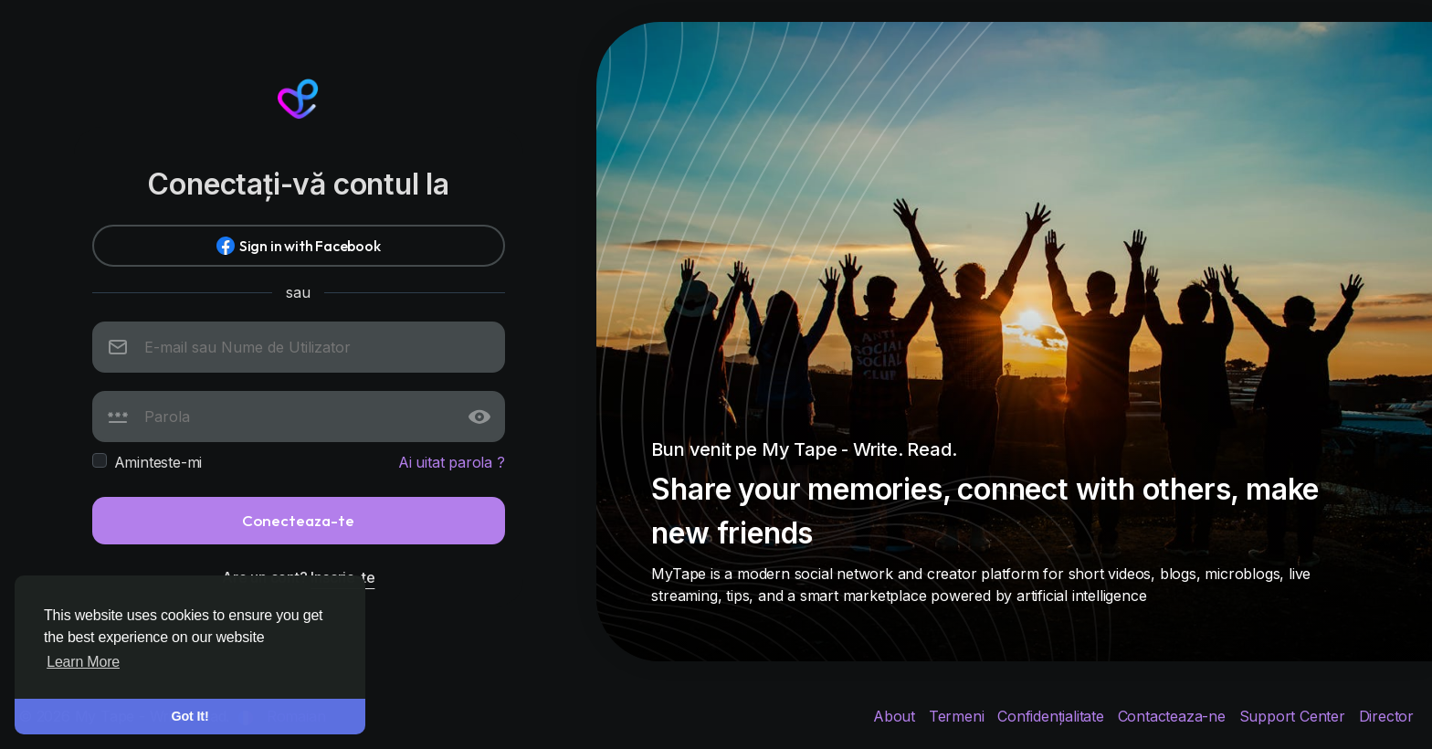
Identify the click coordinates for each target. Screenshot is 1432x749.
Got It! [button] (190, 716)
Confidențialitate (1052, 716)
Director (1386, 716)
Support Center (1294, 716)
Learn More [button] (83, 662)
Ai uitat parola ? (451, 462)
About (896, 716)
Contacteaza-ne (1174, 716)
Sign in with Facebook (298, 246)
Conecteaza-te (298, 520)
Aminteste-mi (158, 462)
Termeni (958, 716)
